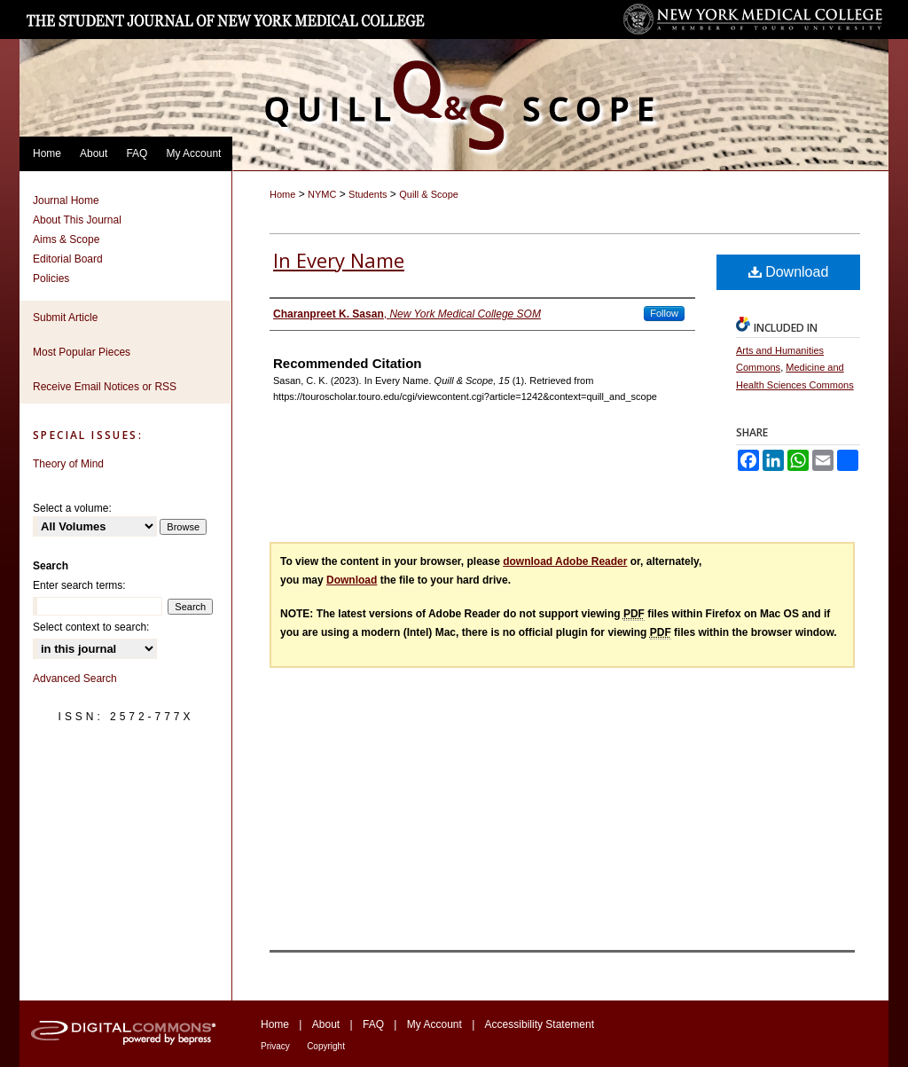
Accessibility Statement (539, 1024)
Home (282, 194)
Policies (51, 278)
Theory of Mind (68, 464)
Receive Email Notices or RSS (104, 387)
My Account (434, 1024)
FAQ (373, 1024)
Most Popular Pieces (81, 352)
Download (788, 271)
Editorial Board (68, 259)
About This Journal (77, 220)
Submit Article (65, 317)
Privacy (275, 1046)
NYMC (322, 194)
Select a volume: (72, 508)
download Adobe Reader (565, 561)
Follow (664, 313)
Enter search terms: (79, 585)
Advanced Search (75, 678)
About (326, 1024)
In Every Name (338, 260)
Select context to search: (91, 627)
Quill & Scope (428, 194)
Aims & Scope (66, 239)
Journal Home (66, 200)
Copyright (326, 1046)
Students (367, 194)
